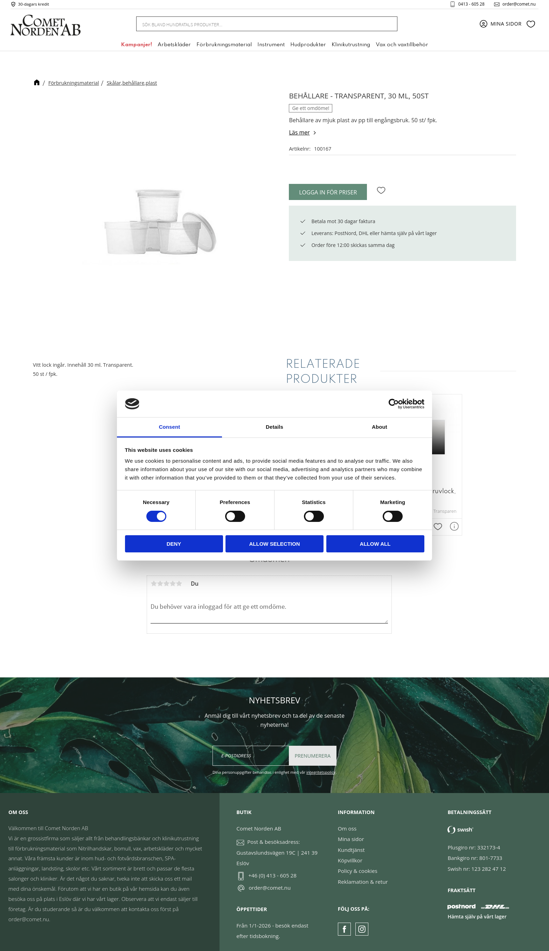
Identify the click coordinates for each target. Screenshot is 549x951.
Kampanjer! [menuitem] (136, 46)
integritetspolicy (320, 767)
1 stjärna (154, 579)
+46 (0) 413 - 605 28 (272, 870)
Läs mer (299, 132)
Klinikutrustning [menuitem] (351, 46)
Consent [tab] (169, 427)
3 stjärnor (166, 579)
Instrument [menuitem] (271, 46)
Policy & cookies (357, 866)
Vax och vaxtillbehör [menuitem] (402, 46)
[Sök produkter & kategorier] (258, 25)
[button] (531, 25)
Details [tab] (274, 427)
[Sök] (388, 25)
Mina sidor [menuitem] (506, 25)
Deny (174, 544)
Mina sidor (351, 834)
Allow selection (274, 544)
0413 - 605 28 (469, 5)
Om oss (347, 823)
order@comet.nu (516, 5)
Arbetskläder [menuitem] (174, 46)
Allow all (375, 544)
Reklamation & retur (363, 877)
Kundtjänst (351, 845)
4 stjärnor (172, 579)
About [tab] (379, 427)
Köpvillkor (350, 855)
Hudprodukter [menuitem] (308, 46)
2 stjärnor (160, 579)
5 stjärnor (179, 579)
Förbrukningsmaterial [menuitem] (224, 46)
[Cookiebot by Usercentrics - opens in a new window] (393, 404)
